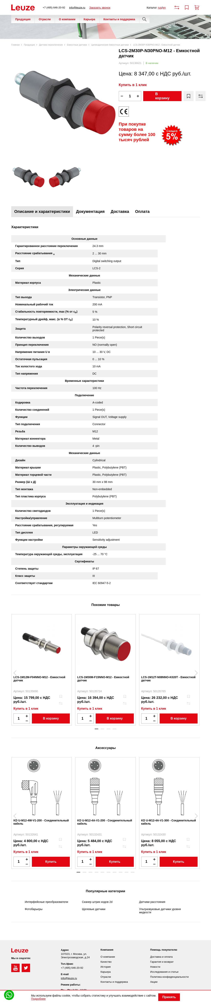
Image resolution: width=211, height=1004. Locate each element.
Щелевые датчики (94, 909)
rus (160, 7)
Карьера (89, 19)
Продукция (22, 19)
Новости (155, 966)
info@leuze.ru (77, 7)
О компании (67, 19)
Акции (153, 981)
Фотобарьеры (34, 909)
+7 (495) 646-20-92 (54, 7)
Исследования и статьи (164, 971)
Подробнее (38, 998)
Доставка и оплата (161, 956)
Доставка (120, 211)
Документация (90, 211)
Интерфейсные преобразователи (46, 901)
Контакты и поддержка (119, 19)
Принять (169, 997)
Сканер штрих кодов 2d (97, 901)
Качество (106, 961)
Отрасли (45, 19)
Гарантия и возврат (162, 961)
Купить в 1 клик (133, 85)
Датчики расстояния (152, 901)
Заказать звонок (99, 7)
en (164, 7)
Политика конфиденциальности (169, 976)
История (105, 966)
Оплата (142, 211)
